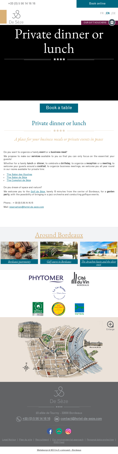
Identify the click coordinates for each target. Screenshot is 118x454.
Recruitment (42, 440)
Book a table (59, 108)
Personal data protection (100, 440)
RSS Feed (59, 442)
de (114, 13)
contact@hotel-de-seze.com (81, 419)
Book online (97, 3)
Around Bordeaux (59, 234)
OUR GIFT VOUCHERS (99, 23)
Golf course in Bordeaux (59, 261)
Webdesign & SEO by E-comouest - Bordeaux (59, 450)
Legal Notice (9, 440)
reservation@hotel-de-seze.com (26, 207)
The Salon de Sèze (17, 177)
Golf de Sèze (38, 192)
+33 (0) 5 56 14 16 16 (21, 3)
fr (102, 13)
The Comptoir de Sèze (19, 180)
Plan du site (25, 440)
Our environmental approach (68, 440)
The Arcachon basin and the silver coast (98, 263)
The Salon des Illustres (19, 175)
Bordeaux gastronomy (19, 261)
